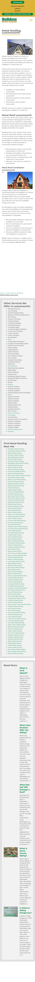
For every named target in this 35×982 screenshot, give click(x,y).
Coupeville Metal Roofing (16, 584)
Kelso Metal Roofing (14, 608)
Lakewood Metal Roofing (16, 492)
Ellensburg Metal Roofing (16, 516)
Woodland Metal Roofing (16, 502)
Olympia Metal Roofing (15, 639)
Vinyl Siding (11, 415)
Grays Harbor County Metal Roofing (19, 604)
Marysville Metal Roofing (16, 627)
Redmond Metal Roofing (16, 486)
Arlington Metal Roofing (15, 637)
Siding (10, 394)
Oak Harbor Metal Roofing (16, 498)
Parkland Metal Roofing (15, 557)
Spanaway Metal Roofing (16, 496)
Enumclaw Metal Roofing (16, 596)
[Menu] (31, 20)
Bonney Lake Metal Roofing (17, 479)
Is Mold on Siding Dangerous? (26, 910)
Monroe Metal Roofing (15, 629)
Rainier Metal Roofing (15, 551)
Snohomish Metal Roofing (16, 543)
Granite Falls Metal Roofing (16, 471)
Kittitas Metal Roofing (15, 504)
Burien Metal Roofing (14, 573)
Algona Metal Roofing (15, 641)
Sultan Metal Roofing (14, 539)
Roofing (10, 384)
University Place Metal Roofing (18, 528)
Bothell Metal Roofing (15, 565)
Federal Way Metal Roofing (16, 598)
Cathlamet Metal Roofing (16, 500)
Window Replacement (15, 429)
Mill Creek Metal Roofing (16, 469)
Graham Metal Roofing (15, 602)
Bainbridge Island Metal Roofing (18, 463)
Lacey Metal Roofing (14, 616)
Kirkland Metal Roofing (15, 614)
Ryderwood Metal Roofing (16, 547)
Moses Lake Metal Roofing (16, 514)
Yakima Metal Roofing (15, 508)
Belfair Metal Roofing (14, 563)
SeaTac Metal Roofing (15, 490)
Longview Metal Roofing (16, 621)
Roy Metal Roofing (14, 549)
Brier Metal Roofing (14, 569)
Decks (10, 339)
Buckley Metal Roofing (15, 571)
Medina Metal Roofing (15, 459)
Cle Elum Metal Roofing (15, 522)
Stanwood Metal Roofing (16, 541)
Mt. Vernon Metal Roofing (16, 633)
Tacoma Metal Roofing (15, 537)
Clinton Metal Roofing (15, 582)
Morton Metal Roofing (15, 631)
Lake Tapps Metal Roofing (16, 561)
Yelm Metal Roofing (14, 524)
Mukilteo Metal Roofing (15, 465)
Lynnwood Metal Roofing (16, 623)
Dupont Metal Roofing (15, 592)
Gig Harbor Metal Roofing (16, 477)
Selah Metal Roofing (14, 510)
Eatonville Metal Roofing (16, 481)
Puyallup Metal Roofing (15, 494)
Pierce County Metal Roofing (17, 555)
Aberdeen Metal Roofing (16, 506)
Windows (11, 431)
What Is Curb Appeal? (24, 670)
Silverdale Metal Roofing (16, 457)
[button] (17, 2)
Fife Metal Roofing (14, 488)
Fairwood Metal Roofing (15, 653)
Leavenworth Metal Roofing (17, 520)
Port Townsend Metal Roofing (17, 553)
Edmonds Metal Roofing (15, 473)
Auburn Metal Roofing (15, 467)
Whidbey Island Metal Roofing (17, 526)
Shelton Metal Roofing (15, 545)
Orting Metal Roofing (14, 643)
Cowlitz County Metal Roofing (17, 588)
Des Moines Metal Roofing (16, 590)
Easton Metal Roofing (15, 518)
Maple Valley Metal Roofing (17, 625)
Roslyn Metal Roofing (15, 512)
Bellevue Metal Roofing (15, 559)
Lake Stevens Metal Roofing (17, 618)
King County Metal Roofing (16, 612)
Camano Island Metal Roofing (17, 575)
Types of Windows (14, 413)
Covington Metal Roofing (16, 586)
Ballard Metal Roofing (15, 453)
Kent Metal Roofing (14, 610)
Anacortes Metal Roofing (16, 461)
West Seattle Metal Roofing (17, 651)
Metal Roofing (12, 366)
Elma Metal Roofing (14, 594)
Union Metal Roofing (14, 531)
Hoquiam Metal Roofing (15, 606)
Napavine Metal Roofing (15, 635)
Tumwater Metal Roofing (16, 533)
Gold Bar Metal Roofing (15, 600)
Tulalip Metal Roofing (14, 535)
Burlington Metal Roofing (16, 449)
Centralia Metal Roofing (15, 578)
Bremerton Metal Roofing (16, 567)
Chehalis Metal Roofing (15, 580)
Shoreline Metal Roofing (15, 455)
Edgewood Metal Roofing (16, 484)
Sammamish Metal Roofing (16, 451)
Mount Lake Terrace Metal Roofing (19, 475)
